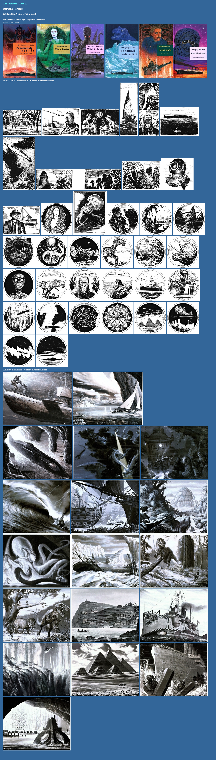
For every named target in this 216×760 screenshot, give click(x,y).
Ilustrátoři (13, 4)
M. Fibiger (23, 4)
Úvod (5, 4)
